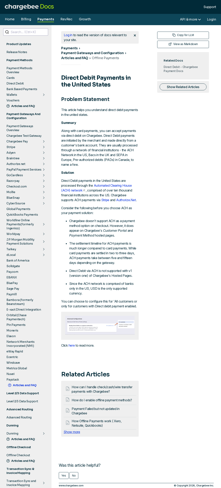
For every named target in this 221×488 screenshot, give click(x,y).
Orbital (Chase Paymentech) (16, 317)
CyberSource (15, 203)
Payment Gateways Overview (19, 128)
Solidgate (13, 266)
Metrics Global (16, 368)
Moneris (12, 330)
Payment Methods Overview (19, 70)
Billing (26, 19)
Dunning (12, 433)
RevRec (66, 19)
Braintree (13, 158)
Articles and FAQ (20, 106)
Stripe (10, 147)
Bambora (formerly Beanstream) (19, 302)
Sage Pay (12, 288)
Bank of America (17, 260)
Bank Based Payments (21, 89)
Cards (10, 78)
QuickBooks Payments (22, 214)
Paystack (12, 379)
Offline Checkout (18, 455)
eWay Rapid (14, 351)
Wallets (11, 95)
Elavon (11, 336)
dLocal (11, 255)
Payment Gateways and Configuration (92, 53)
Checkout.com (16, 186)
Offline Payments (105, 58)
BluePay (12, 283)
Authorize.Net (126, 200)
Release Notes (16, 52)
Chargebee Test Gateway (23, 136)
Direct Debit (15, 83)
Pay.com (12, 272)
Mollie (10, 192)
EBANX (11, 277)
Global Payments (18, 209)
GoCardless (14, 175)
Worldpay (13, 234)
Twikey (11, 249)
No (74, 475)
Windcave (13, 362)
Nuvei (10, 374)
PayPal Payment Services (23, 169)
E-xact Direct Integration (23, 309)
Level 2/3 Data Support (22, 401)
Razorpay (13, 181)
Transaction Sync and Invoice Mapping (21, 483)
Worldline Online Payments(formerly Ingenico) (20, 224)
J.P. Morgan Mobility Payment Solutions (20, 241)
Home (9, 19)
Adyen (10, 152)
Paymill (11, 294)
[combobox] (25, 32)
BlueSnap (13, 198)
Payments (45, 19)
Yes (63, 475)
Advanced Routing (19, 417)
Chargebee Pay (17, 141)
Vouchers (13, 100)
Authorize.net (15, 164)
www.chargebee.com (71, 485)
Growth (85, 19)
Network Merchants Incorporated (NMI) (20, 344)
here (72, 345)
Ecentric (12, 357)
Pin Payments (16, 325)
